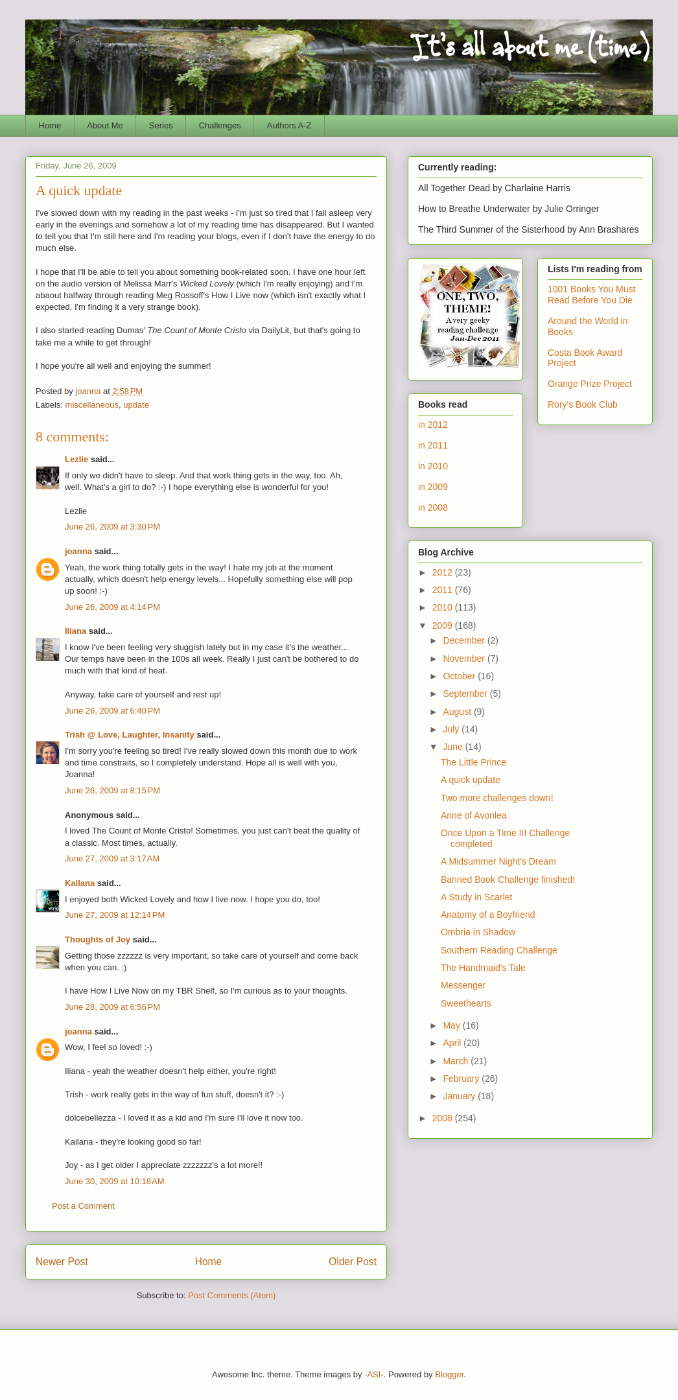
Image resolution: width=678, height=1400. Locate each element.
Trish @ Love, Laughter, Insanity (129, 735)
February (462, 1078)
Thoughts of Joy (97, 939)
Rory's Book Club (583, 404)
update (136, 405)
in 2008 (433, 507)
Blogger (449, 1374)
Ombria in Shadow (478, 932)
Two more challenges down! (497, 798)
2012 (443, 572)
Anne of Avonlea (474, 815)
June (454, 746)
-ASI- (374, 1374)
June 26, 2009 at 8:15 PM (112, 790)
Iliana (75, 631)
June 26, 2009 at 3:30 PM (112, 526)
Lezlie (76, 459)
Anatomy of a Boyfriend (488, 914)
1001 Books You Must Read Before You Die (591, 294)
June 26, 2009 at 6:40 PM (112, 711)
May (452, 1025)
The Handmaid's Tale (483, 967)
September (466, 693)
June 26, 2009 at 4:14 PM (112, 607)
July (452, 729)
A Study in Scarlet (477, 897)
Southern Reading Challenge (499, 950)
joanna (78, 551)
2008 (443, 1118)
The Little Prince (473, 762)
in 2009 (433, 487)
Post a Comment (83, 1206)
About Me (105, 125)
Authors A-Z (289, 125)
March (457, 1061)
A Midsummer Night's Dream (498, 861)
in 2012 (433, 424)
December (465, 640)
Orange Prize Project (590, 384)
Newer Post (62, 1261)
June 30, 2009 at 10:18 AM (115, 1181)
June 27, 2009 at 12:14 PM (115, 915)
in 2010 (433, 466)
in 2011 (433, 445)
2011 (443, 590)
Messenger (463, 985)
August (458, 711)
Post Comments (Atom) (231, 1295)
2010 (443, 607)
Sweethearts (466, 1003)
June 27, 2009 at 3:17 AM (112, 858)
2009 (443, 625)
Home (50, 125)
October (460, 676)
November (465, 658)
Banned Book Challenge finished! (508, 879)
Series (161, 125)
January (460, 1096)
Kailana (80, 883)
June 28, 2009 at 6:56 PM (112, 1007)
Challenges (220, 125)
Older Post (353, 1261)
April (453, 1043)
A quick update (470, 780)
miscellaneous (92, 405)
